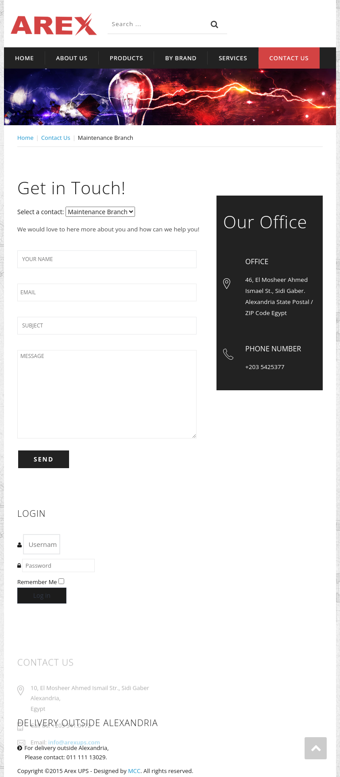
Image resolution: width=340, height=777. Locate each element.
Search (214, 24)
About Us (72, 58)
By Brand (181, 58)
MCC (134, 771)
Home (24, 58)
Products (126, 58)
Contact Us (289, 58)
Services (233, 58)
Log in (41, 595)
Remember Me (37, 582)
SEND (44, 459)
